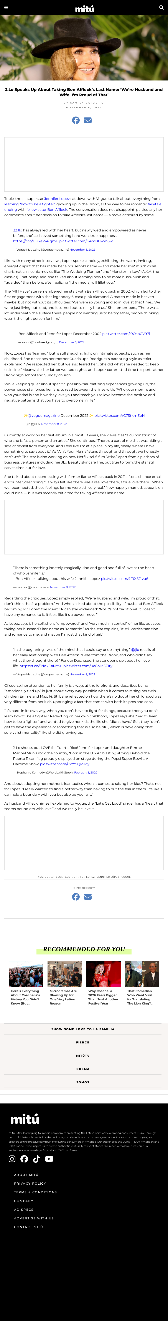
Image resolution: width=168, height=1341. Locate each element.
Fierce (83, 1042)
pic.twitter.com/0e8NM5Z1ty (87, 666)
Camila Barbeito (87, 102)
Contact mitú (28, 1227)
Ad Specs (24, 1210)
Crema (83, 1069)
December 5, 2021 (71, 342)
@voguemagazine (44, 416)
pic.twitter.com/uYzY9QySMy (64, 764)
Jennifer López (108, 877)
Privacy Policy (30, 1183)
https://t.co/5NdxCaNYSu (41, 666)
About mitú (26, 1175)
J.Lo (67, 877)
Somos (82, 1082)
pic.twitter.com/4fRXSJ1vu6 (124, 579)
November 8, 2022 (82, 249)
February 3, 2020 (85, 772)
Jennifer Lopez (57, 199)
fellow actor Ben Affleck (46, 210)
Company (23, 1201)
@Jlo (18, 230)
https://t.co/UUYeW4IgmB (35, 241)
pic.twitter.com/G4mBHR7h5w (86, 241)
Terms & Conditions (35, 1192)
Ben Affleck (54, 877)
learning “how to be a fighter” (30, 204)
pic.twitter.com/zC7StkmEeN (119, 416)
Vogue (126, 877)
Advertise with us (34, 1218)
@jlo (135, 650)
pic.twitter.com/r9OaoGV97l (126, 334)
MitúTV (83, 1055)
